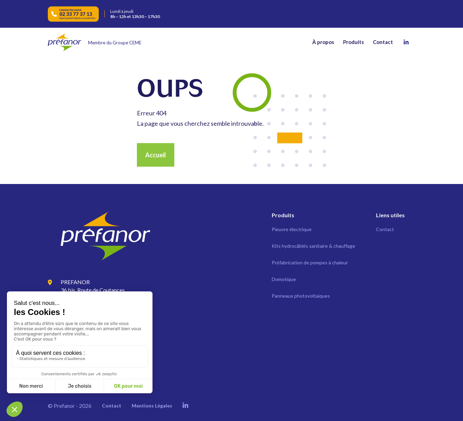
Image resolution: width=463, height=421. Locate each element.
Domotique (284, 279)
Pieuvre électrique (292, 229)
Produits (353, 42)
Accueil (155, 155)
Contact (383, 42)
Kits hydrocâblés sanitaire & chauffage (313, 246)
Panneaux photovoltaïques (301, 296)
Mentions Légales (152, 406)
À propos (323, 42)
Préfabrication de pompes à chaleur (310, 262)
